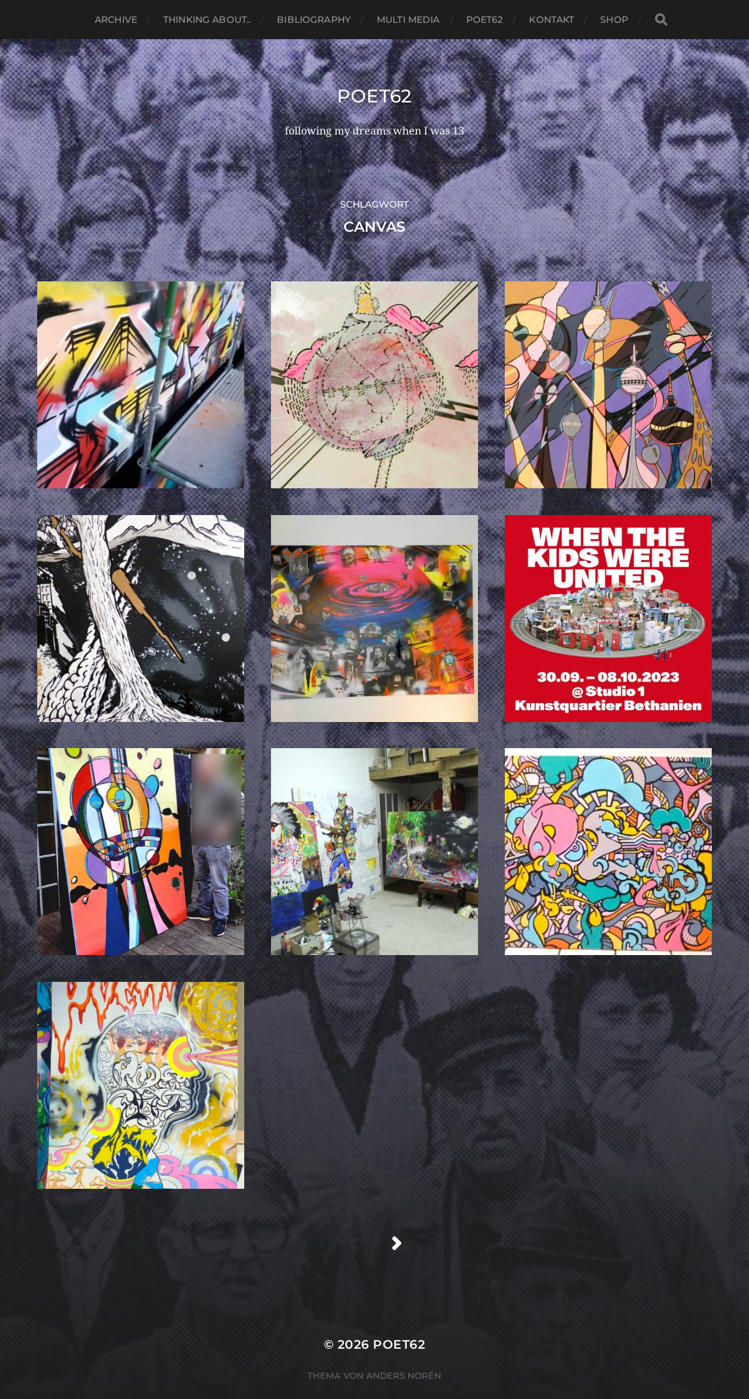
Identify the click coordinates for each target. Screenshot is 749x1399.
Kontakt (551, 19)
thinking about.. (207, 19)
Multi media (408, 19)
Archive (116, 19)
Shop (614, 19)
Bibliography (314, 19)
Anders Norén (403, 1375)
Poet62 (484, 19)
